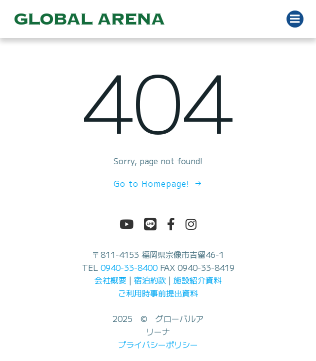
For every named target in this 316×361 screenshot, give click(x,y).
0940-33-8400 (129, 267)
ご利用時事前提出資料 (158, 293)
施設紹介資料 (198, 280)
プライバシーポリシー (158, 344)
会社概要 (110, 280)
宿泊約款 (150, 280)
